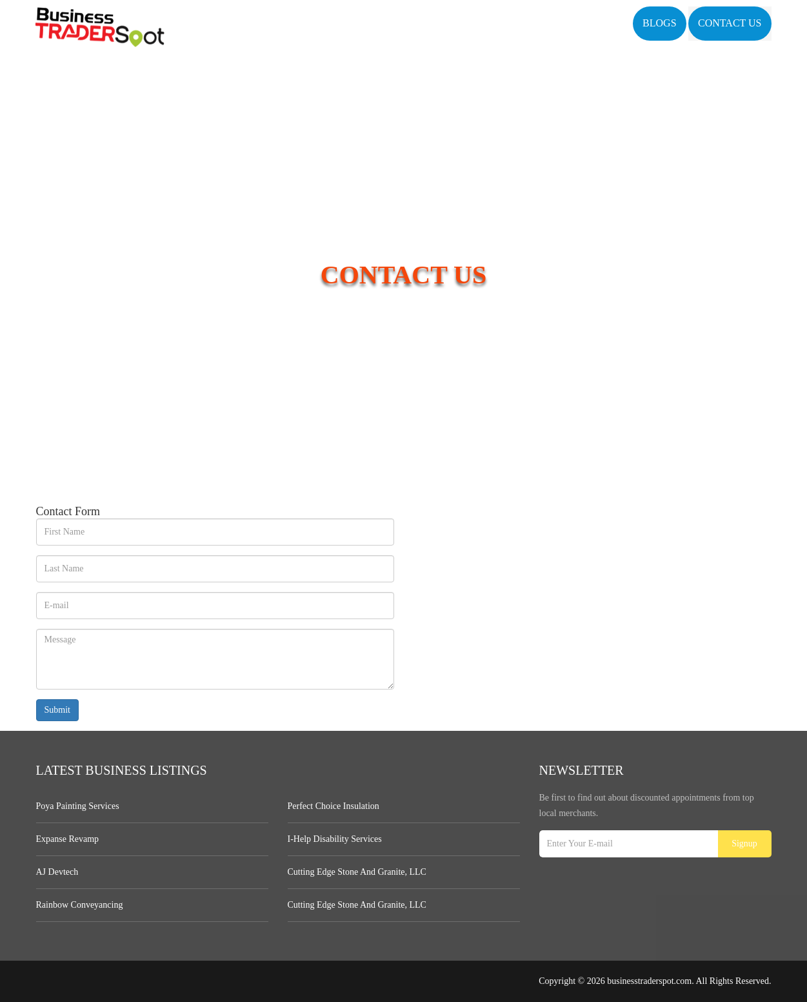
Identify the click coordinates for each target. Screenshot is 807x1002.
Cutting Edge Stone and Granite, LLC (357, 872)
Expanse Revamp (67, 839)
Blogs (659, 22)
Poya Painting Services (77, 806)
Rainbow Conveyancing (79, 905)
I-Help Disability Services (335, 839)
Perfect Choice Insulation (333, 806)
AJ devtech (57, 872)
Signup (744, 843)
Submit (57, 710)
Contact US (729, 22)
